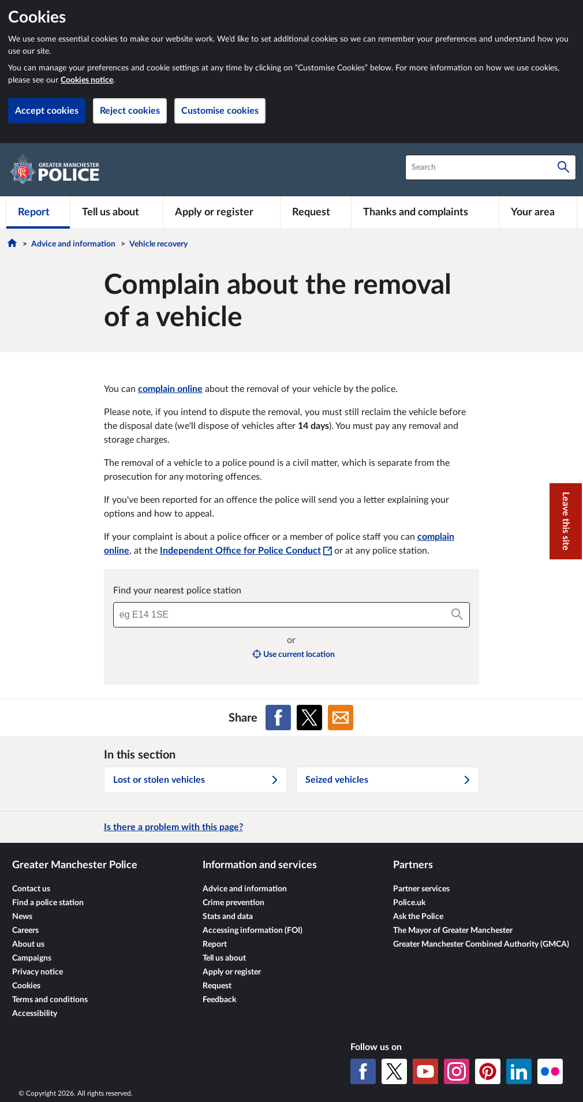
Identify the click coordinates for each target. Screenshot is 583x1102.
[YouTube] (425, 1071)
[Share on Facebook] (278, 717)
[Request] (316, 212)
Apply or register (232, 972)
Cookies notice (87, 80)
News (22, 917)
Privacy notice (37, 972)
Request (217, 986)
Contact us (31, 889)
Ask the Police (418, 917)
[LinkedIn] (519, 1071)
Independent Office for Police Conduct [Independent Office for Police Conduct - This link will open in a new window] (246, 550)
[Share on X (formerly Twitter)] (309, 717)
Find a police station (48, 903)
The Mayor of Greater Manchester (453, 931)
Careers (25, 931)
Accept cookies (47, 110)
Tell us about (224, 958)
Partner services (421, 889)
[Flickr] (550, 1071)
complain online (170, 389)
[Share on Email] (340, 717)
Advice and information (73, 244)
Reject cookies (130, 110)
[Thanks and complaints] (425, 212)
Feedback (219, 1000)
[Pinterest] (487, 1071)
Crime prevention (233, 903)
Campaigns (31, 958)
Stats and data (228, 917)
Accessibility (34, 1014)
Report (215, 944)
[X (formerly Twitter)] (394, 1071)
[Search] (563, 167)
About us (28, 944)
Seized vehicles (388, 780)
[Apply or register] (222, 212)
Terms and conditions (50, 1000)
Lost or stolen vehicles (196, 780)
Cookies (26, 986)
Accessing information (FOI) (252, 931)
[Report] (38, 212)
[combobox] (490, 167)
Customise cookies (220, 110)
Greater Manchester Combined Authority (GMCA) (481, 944)
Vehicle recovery (158, 244)
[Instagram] (456, 1071)
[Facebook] (363, 1071)
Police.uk (409, 903)
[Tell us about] (116, 212)
